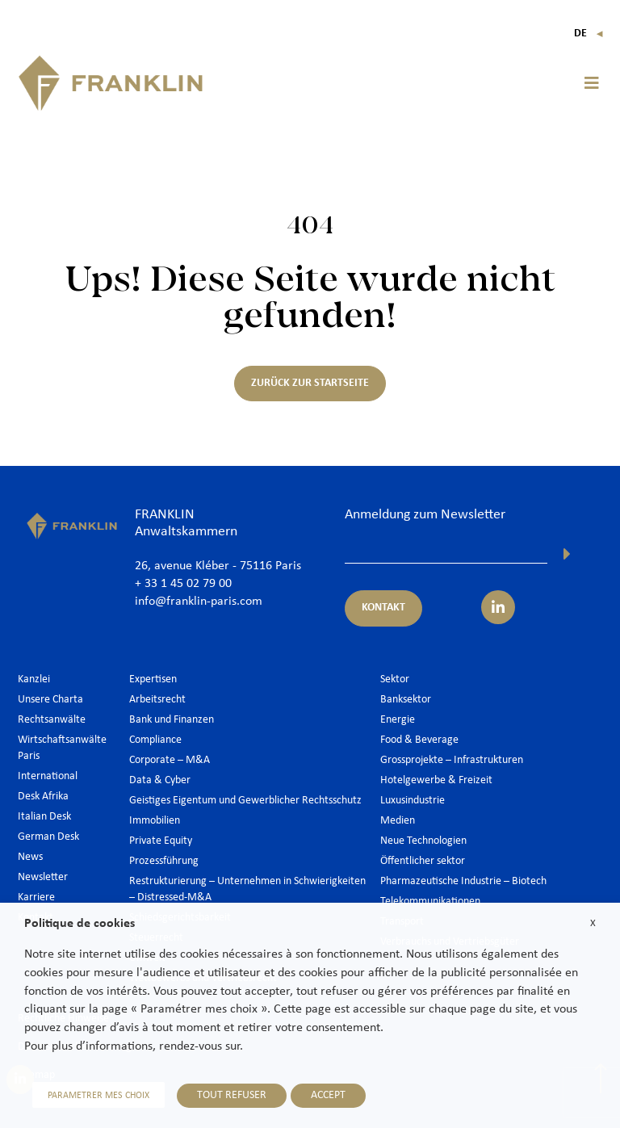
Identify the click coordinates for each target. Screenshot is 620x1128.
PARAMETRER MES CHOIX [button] (98, 1096)
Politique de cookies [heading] (79, 923)
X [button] (593, 923)
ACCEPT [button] (328, 1095)
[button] (592, 83)
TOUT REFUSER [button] (231, 1095)
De (589, 33)
